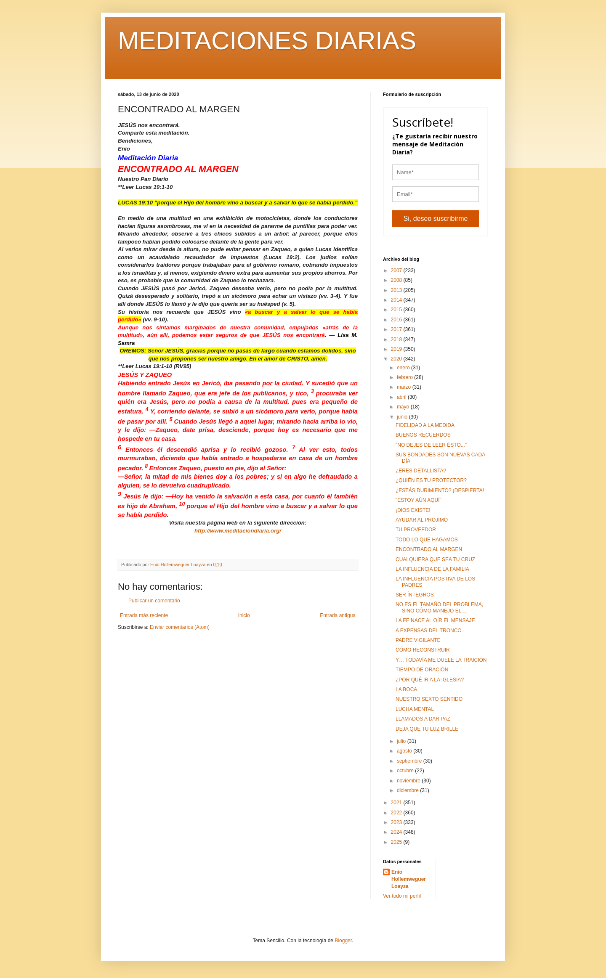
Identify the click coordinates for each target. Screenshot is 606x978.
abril (402, 397)
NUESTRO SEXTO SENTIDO (429, 699)
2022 (397, 813)
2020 (397, 359)
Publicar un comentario (154, 601)
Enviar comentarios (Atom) (180, 627)
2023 (397, 822)
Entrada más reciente (144, 615)
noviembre (409, 781)
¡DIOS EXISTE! (413, 510)
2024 (397, 832)
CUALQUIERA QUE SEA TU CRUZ (435, 559)
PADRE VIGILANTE (418, 640)
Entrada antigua (338, 615)
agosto (405, 751)
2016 (397, 320)
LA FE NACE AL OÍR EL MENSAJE (435, 620)
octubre (406, 771)
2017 (397, 329)
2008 (397, 280)
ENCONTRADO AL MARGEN (429, 549)
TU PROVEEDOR (416, 530)
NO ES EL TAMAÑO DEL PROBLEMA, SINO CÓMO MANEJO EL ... (439, 607)
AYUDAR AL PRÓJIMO (422, 520)
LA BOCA (406, 689)
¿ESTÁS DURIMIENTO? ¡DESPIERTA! (440, 490)
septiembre (410, 761)
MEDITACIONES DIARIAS (267, 41)
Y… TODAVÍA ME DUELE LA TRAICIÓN (441, 660)
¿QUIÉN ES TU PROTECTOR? (431, 480)
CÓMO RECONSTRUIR (423, 650)
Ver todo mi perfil (402, 896)
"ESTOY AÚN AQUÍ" (418, 500)
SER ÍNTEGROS (415, 595)
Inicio (244, 615)
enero (404, 368)
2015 (397, 310)
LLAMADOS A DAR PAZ (423, 719)
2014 (397, 300)
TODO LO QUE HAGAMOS (427, 540)
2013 (397, 290)
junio (403, 417)
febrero (405, 377)
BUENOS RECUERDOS (423, 435)
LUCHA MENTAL (415, 709)
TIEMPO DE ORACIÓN (422, 670)
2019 (397, 349)
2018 (397, 339)
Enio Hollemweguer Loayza (408, 879)
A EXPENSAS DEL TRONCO (429, 630)
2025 (397, 842)
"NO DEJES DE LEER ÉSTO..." (431, 445)
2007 (397, 270)
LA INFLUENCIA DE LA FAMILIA (432, 569)
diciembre (408, 790)
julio (402, 741)
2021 (397, 803)
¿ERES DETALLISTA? (421, 471)
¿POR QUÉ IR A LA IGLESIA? (430, 680)
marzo (404, 387)
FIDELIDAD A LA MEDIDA (425, 425)
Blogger (343, 941)
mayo (404, 407)
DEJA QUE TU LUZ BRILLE (427, 729)
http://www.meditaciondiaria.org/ (237, 530)
